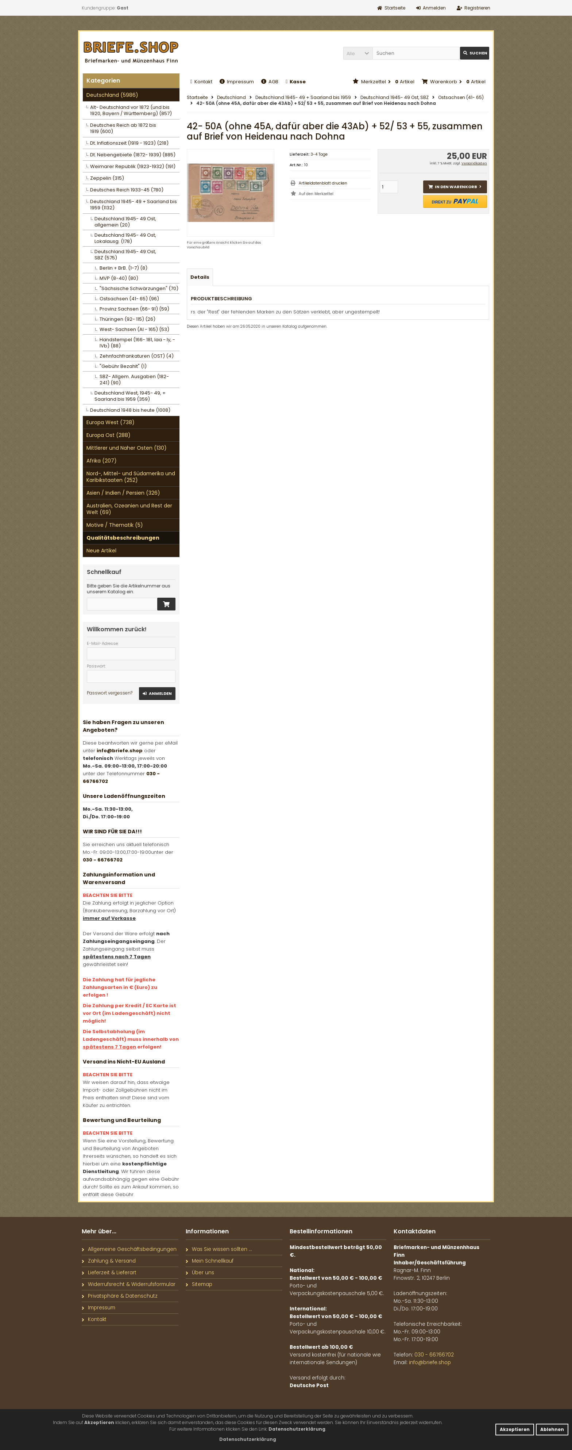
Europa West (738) (110, 422)
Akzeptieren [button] (515, 1429)
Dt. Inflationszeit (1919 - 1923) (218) (129, 143)
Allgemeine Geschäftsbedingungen (129, 1249)
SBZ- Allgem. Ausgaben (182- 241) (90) (134, 379)
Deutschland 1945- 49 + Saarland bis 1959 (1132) (133, 204)
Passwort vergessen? (109, 693)
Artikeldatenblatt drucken (323, 183)
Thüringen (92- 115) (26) (127, 319)
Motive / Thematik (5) (114, 525)
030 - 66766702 (103, 859)
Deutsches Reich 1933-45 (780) (126, 189)
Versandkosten (474, 163)
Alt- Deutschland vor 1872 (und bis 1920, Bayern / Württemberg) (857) (131, 110)
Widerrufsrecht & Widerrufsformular (128, 1284)
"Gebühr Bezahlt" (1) (123, 366)
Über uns (200, 1272)
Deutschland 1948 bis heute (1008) (130, 410)
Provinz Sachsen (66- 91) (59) (134, 308)
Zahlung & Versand (109, 1260)
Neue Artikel (101, 550)
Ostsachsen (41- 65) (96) (129, 298)
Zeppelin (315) (107, 178)
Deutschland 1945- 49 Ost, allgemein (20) (125, 221)
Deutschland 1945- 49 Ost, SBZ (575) (125, 254)
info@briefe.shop (120, 750)
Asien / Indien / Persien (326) (123, 492)
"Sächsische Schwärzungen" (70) (139, 288)
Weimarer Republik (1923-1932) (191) (132, 166)
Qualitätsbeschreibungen (122, 537)
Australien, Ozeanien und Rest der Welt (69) (129, 509)
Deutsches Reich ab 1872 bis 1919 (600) (123, 128)
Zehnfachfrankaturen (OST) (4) (137, 356)
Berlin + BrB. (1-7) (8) (123, 267)
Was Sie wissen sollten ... (219, 1249)
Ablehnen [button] (552, 1429)
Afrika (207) (101, 460)
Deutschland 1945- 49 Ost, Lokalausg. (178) (125, 238)
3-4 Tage (319, 154)
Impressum (237, 81)
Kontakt (201, 81)
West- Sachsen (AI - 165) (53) (134, 329)
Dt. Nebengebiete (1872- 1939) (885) (132, 154)
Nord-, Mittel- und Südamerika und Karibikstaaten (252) (130, 477)
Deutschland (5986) (112, 95)
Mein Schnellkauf (209, 1260)
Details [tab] (199, 277)
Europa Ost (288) (108, 435)
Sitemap (199, 1284)
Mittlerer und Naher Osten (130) (126, 448)
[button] (357, 53)
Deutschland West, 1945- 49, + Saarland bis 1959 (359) (130, 396)
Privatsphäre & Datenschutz (120, 1296)
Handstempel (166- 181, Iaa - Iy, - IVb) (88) (137, 342)
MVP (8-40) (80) (119, 278)
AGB (269, 81)
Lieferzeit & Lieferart (109, 1272)
